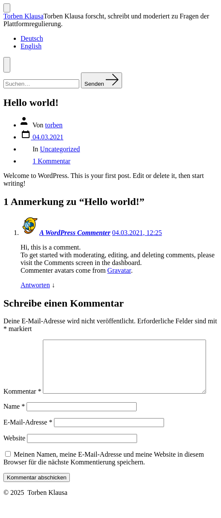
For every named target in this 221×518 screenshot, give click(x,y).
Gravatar (119, 270)
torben (54, 125)
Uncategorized (60, 149)
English (31, 46)
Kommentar (22, 343)
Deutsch (32, 38)
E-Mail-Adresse (27, 440)
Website (14, 456)
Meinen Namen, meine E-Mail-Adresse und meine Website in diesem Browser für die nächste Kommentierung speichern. (103, 476)
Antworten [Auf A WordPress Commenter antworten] (35, 285)
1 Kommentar (51, 161)
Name (14, 424)
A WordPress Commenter (74, 232)
